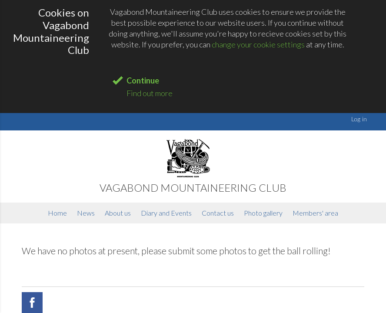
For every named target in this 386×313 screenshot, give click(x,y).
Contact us (218, 213)
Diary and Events (166, 213)
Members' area (315, 213)
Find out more (149, 93)
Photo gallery (263, 213)
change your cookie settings (258, 44)
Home (57, 213)
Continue (142, 80)
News (86, 213)
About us (118, 213)
